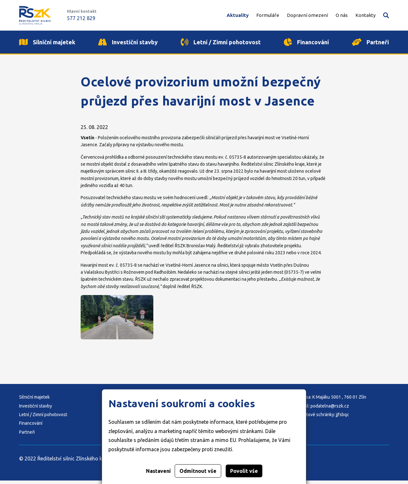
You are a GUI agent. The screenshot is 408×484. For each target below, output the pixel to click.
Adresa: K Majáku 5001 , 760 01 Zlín (331, 400)
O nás (342, 15)
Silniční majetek (34, 400)
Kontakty (365, 15)
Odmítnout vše (197, 471)
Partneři (27, 435)
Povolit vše (244, 471)
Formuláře (267, 15)
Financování (30, 427)
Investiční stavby (35, 409)
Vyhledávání (386, 15)
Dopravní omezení (307, 15)
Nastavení (158, 471)
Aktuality (238, 15)
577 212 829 (81, 18)
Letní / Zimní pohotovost (43, 418)
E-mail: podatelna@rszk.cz (322, 409)
